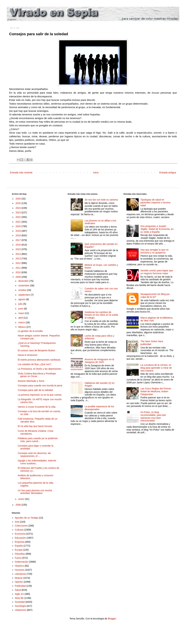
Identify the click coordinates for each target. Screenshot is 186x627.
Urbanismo (20, 610)
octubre (22, 290)
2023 (18, 212)
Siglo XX (19, 594)
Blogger (112, 618)
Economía (20, 533)
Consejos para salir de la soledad (35, 390)
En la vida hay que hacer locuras (35, 426)
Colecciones (21, 525)
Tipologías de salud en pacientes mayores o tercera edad (155, 202)
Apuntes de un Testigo (26, 517)
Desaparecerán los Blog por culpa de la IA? (155, 295)
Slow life (19, 598)
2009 (18, 277)
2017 (18, 240)
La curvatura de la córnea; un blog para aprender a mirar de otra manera (156, 368)
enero (21, 499)
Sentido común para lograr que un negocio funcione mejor (157, 272)
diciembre (23, 281)
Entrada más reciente (21, 172)
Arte (17, 521)
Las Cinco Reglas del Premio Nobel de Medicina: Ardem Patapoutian (156, 391)
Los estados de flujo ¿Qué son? (34, 364)
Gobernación (21, 561)
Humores (20, 569)
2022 (18, 217)
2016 (18, 244)
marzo (22, 322)
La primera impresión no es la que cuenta (39, 394)
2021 (18, 221)
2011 (18, 267)
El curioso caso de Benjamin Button (36, 350)
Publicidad (20, 586)
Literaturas (20, 574)
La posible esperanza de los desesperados (99, 408)
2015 (18, 249)
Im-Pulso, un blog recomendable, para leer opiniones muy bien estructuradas (153, 416)
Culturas (19, 529)
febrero (22, 327)
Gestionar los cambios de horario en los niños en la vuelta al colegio (101, 315)
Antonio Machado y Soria (31, 381)
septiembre (24, 294)
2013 (18, 258)
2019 (18, 231)
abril (20, 317)
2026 (18, 198)
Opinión (19, 581)
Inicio (96, 172)
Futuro (18, 558)
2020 (18, 226)
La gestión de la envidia (30, 331)
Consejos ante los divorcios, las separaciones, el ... (34, 454)
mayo (21, 313)
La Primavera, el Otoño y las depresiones (39, 368)
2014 (18, 254)
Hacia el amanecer (28, 355)
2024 (18, 208)
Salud (18, 590)
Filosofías (20, 553)
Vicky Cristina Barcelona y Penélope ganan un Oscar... (37, 375)
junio (21, 308)
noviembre (24, 285)
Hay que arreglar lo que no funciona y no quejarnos (155, 251)
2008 (18, 504)
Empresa (19, 541)
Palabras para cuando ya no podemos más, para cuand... (38, 440)
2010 (18, 272)
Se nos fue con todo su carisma (101, 199)
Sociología (20, 606)
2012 (18, 263)
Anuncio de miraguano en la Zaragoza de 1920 (99, 361)
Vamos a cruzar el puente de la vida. (37, 406)
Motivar (19, 578)
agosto (22, 299)
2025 (18, 203)
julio (20, 304)
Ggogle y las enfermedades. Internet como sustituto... (37, 462)
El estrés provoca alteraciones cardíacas (39, 359)
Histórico (19, 565)
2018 (18, 235)
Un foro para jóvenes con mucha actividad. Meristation (35, 492)
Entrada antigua (167, 172)
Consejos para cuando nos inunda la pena (40, 385)
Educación (20, 537)
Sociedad (20, 602)
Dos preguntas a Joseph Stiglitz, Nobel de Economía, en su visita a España (157, 229)
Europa (18, 549)
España (19, 545)
